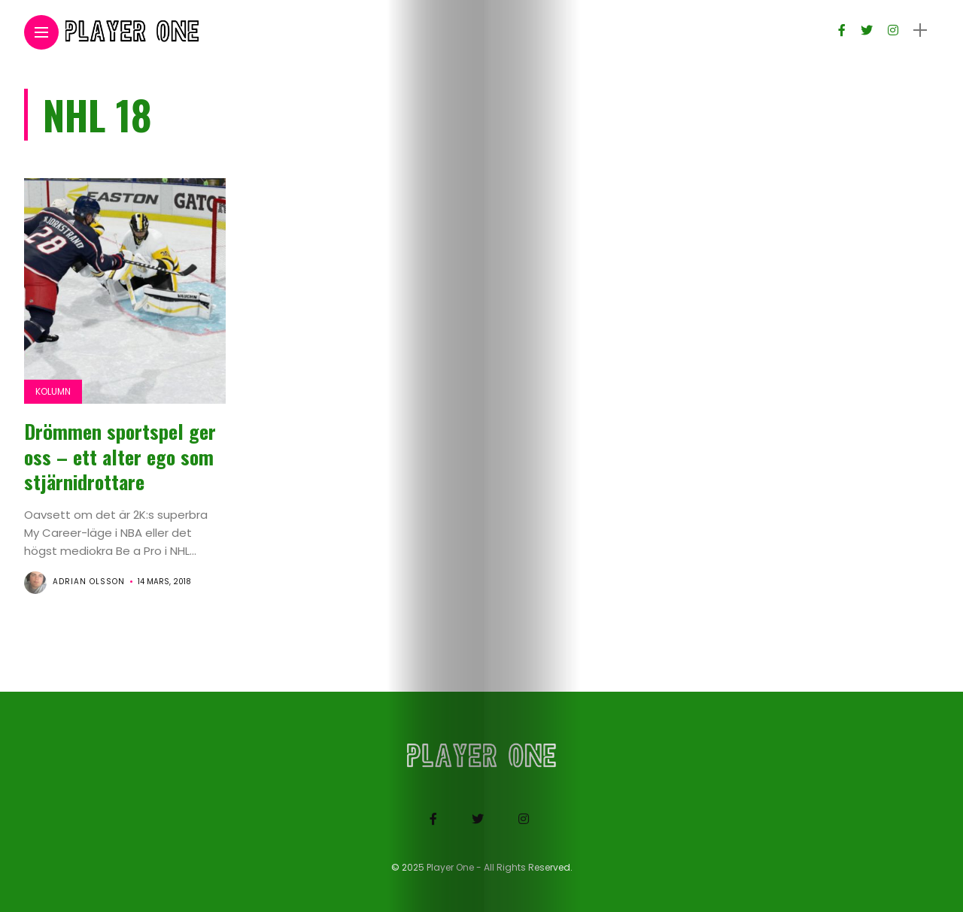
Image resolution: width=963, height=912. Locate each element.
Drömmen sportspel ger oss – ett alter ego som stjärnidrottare (120, 457)
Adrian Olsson (89, 581)
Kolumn (53, 391)
